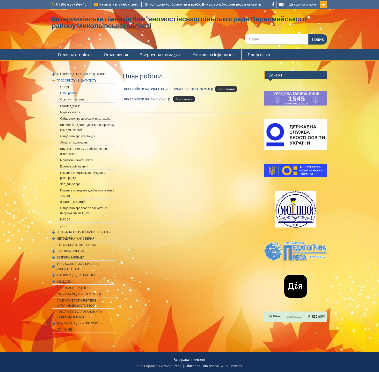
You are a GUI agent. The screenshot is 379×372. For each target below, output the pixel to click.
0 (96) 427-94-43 (71, 4)
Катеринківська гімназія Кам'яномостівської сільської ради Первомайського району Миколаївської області (179, 22)
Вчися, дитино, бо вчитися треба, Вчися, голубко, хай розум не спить (203, 4)
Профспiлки (259, 54)
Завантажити (226, 89)
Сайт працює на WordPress (159, 366)
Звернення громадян (160, 54)
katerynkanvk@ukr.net (118, 4)
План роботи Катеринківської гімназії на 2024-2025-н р (168, 88)
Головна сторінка (75, 54)
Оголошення (116, 54)
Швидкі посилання (303, 4)
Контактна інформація (213, 54)
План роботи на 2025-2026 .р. (147, 99)
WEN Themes (231, 366)
